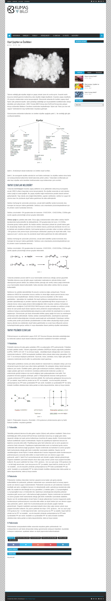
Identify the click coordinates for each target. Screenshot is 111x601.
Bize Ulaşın (21, 1)
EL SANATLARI (56, 35)
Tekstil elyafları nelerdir (49, 537)
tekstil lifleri (62, 537)
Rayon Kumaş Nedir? (91, 76)
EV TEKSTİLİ (66, 35)
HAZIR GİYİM (75, 35)
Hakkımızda (15, 1)
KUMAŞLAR (25, 35)
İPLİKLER (34, 35)
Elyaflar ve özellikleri (22, 537)
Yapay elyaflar (13, 540)
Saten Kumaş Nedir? (91, 92)
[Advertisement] (73, 18)
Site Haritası (26, 1)
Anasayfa (9, 1)
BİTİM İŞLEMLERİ (45, 35)
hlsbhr (15, 599)
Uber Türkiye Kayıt (30, 599)
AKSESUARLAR (16, 35)
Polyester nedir (35, 537)
